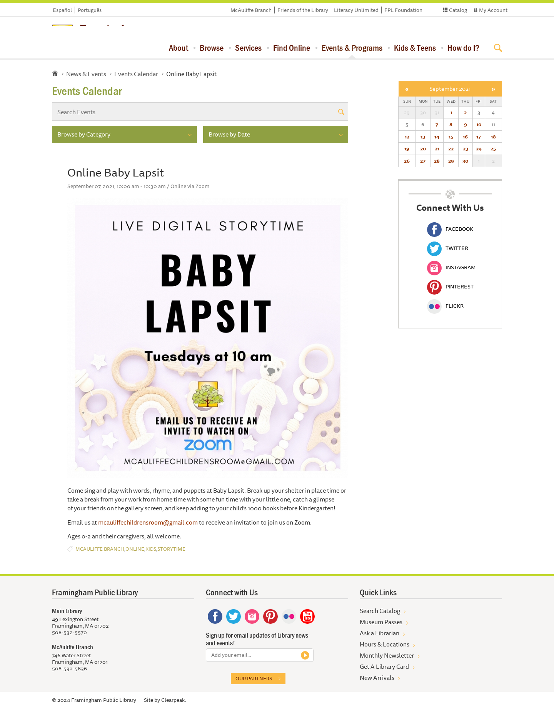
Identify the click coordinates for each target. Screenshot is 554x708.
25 (493, 148)
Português (90, 10)
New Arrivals (377, 677)
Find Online (291, 47)
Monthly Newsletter (387, 655)
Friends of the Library (302, 10)
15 (451, 136)
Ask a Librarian (379, 633)
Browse (212, 47)
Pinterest (450, 286)
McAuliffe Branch (251, 10)
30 (465, 161)
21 (437, 148)
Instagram (451, 267)
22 (451, 148)
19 (406, 148)
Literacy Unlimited (356, 10)
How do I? (463, 47)
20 (423, 148)
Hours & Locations (384, 644)
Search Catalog (380, 610)
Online (134, 549)
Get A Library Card (384, 666)
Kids (150, 549)
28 (437, 161)
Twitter (447, 248)
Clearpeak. (173, 700)
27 (423, 161)
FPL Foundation (403, 10)
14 (436, 136)
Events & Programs (352, 47)
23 (465, 148)
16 (465, 136)
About (178, 47)
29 (451, 161)
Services (248, 47)
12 (407, 136)
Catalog (458, 10)
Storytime (171, 549)
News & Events (86, 74)
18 (493, 136)
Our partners (253, 678)
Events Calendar (136, 74)
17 (478, 136)
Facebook (450, 229)
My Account (493, 10)
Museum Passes (381, 621)
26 (407, 161)
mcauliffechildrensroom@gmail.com (148, 522)
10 (478, 124)
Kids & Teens (415, 47)
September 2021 (450, 88)
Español (62, 10)
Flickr (445, 306)
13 (423, 136)
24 (479, 148)
